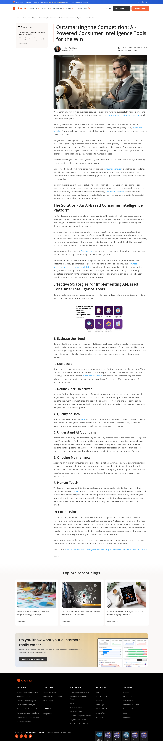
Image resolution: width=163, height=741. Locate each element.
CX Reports (100, 717)
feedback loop (87, 251)
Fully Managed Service (78, 720)
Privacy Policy (66, 732)
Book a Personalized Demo (33, 659)
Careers (125, 713)
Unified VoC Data (76, 711)
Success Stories (102, 696)
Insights (99, 701)
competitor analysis (115, 191)
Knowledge (100, 705)
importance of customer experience (124, 115)
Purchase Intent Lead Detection (28, 717)
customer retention (92, 375)
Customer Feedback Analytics (28, 709)
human (74, 491)
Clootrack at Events (130, 709)
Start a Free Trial (121, 8)
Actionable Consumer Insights (28, 713)
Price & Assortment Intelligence (81, 724)
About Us (126, 692)
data (82, 419)
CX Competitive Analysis (26, 705)
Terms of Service (53, 732)
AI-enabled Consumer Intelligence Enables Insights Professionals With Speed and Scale (105, 549)
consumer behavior (112, 169)
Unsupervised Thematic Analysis (78, 697)
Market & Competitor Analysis (80, 716)
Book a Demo (140, 8)
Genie (72, 703)
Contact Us (127, 717)
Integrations (47, 714)
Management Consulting (52, 696)
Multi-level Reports (76, 707)
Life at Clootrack (129, 696)
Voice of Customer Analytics (27, 692)
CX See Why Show (102, 709)
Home (18, 18)
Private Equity (48, 701)
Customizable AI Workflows (79, 692)
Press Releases (128, 701)
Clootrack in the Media (131, 705)
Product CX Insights (24, 696)
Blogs (34, 18)
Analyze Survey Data (24, 721)
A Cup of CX (100, 713)
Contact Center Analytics (26, 701)
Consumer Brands (49, 692)
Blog (97, 692)
